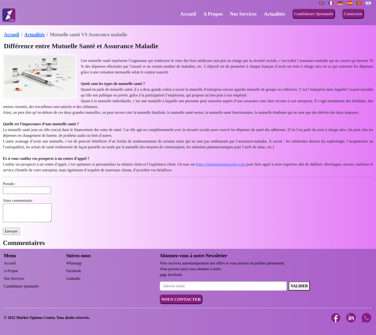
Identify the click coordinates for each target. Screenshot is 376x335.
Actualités (274, 14)
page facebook (171, 275)
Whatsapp (74, 263)
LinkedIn (73, 278)
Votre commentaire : (18, 200)
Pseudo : (9, 184)
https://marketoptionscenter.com (220, 164)
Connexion (353, 13)
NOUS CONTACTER (181, 299)
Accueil (188, 14)
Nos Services (243, 14)
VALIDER (299, 286)
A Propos (213, 14)
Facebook (73, 271)
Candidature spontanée (21, 286)
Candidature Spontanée (313, 13)
